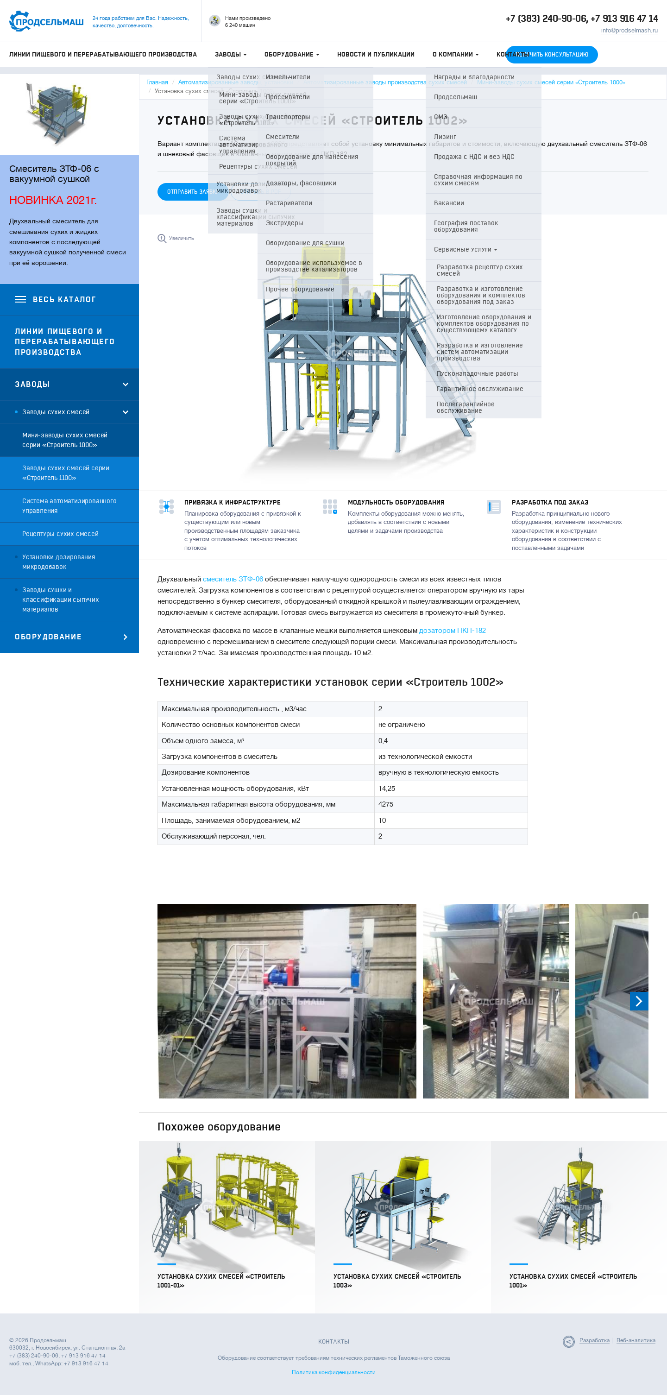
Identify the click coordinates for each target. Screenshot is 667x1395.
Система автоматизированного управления (69, 506)
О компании (455, 54)
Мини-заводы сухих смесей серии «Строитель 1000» (64, 440)
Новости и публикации (376, 54)
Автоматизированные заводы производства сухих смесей (385, 82)
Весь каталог (55, 299)
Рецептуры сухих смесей (60, 534)
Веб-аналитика (636, 1340)
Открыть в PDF (260, 192)
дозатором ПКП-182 (452, 631)
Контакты (513, 54)
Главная (157, 82)
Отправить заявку (193, 192)
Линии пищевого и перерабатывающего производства (103, 54)
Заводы (230, 54)
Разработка (594, 1340)
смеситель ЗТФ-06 (233, 579)
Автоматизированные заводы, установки (235, 82)
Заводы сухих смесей (55, 412)
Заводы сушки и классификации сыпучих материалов (60, 600)
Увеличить (181, 238)
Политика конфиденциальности (334, 1372)
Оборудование (291, 54)
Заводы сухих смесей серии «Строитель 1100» (65, 473)
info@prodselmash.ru (629, 30)
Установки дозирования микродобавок (58, 562)
